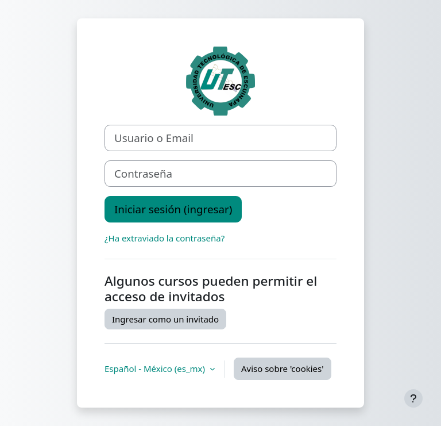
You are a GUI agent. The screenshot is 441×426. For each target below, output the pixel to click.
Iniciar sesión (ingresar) (173, 209)
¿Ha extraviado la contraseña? (165, 238)
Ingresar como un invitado (165, 319)
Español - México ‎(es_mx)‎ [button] (156, 368)
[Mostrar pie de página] (413, 398)
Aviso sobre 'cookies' (282, 368)
